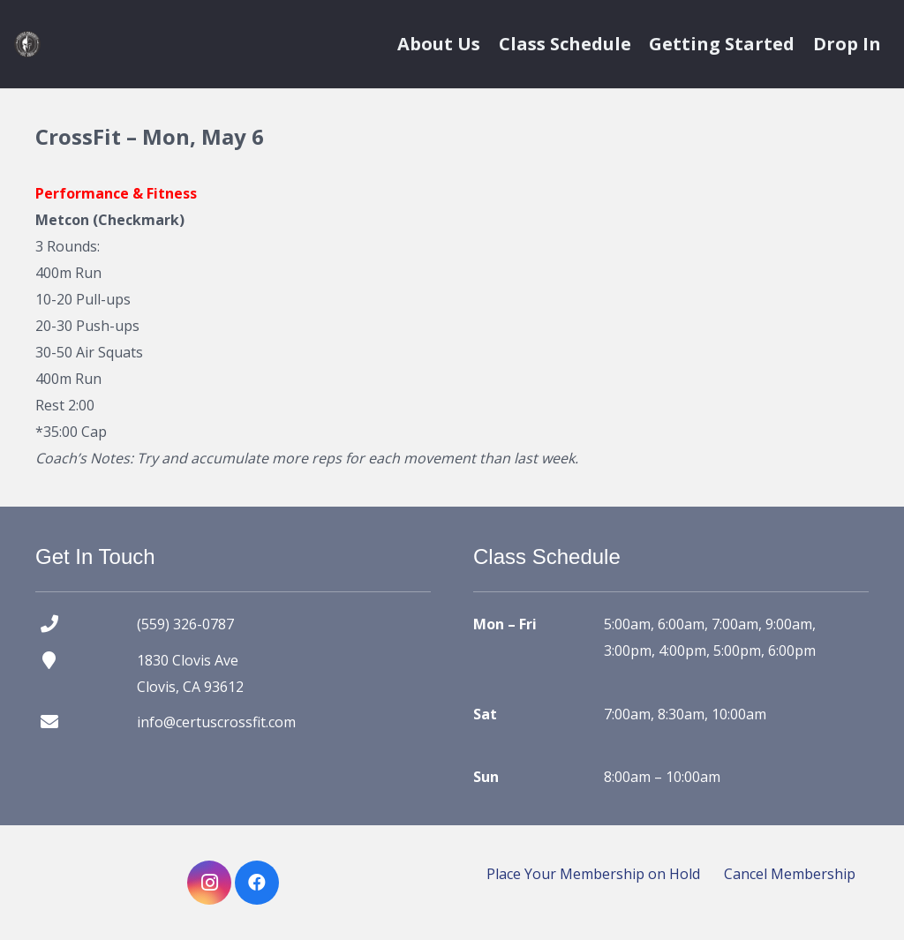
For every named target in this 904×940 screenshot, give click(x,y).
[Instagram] (209, 883)
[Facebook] (257, 883)
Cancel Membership (789, 874)
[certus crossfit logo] (27, 44)
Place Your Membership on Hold (593, 874)
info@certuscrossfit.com (216, 722)
